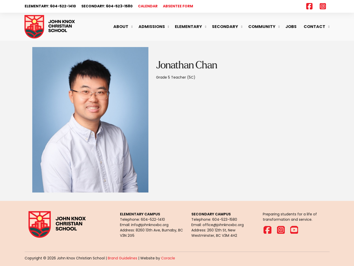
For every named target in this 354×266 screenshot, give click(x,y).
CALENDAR (148, 6)
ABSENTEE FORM (178, 6)
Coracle (168, 258)
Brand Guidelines (122, 258)
